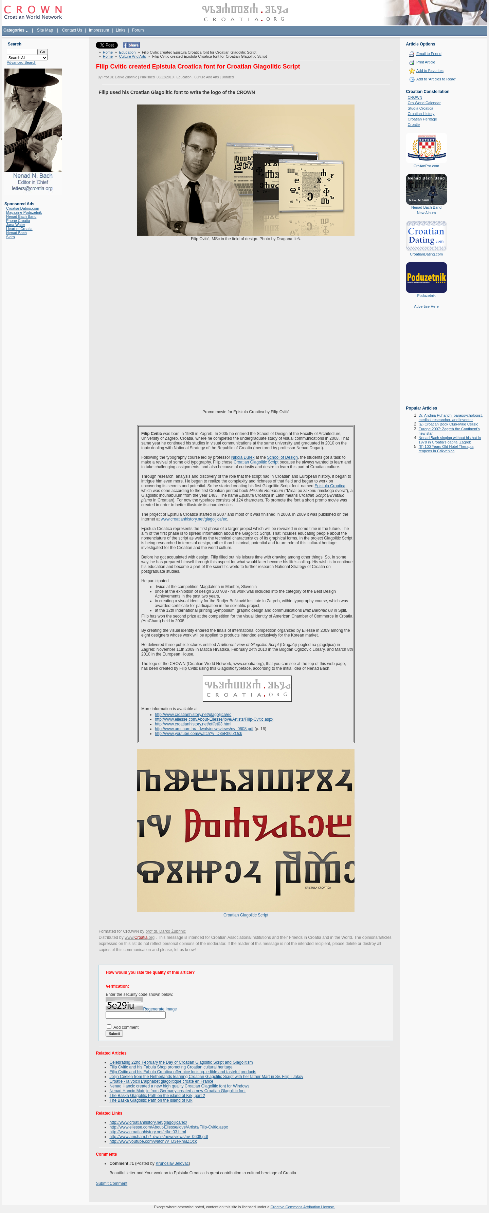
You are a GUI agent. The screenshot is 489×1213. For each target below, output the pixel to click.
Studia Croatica (420, 108)
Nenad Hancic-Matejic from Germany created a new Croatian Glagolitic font (177, 1090)
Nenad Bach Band (21, 216)
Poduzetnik (426, 295)
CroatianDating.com (22, 208)
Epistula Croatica (329, 486)
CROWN (415, 97)
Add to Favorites (429, 71)
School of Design (282, 457)
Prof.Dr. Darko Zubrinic (120, 77)
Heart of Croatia (19, 229)
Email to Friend (428, 54)
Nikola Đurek (243, 457)
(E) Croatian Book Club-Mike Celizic (448, 424)
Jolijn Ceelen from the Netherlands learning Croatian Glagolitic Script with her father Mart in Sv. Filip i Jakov (206, 1076)
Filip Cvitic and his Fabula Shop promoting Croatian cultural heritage (170, 1067)
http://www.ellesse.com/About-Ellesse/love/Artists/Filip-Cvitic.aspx (214, 719)
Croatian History (421, 114)
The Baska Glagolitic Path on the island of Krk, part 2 (157, 1095)
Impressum (99, 30)
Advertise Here (426, 306)
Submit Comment (111, 1183)
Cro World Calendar (424, 103)
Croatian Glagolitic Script (256, 462)
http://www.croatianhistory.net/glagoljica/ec (193, 714)
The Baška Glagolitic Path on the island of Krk (150, 1100)
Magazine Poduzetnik (24, 212)
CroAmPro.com (426, 166)
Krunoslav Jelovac (172, 1163)
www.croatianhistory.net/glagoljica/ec (193, 519)
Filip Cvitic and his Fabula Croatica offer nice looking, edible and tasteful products (182, 1071)
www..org (140, 937)
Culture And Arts (132, 56)
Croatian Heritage (422, 119)
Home (108, 52)
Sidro (10, 237)
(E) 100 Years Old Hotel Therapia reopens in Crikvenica (446, 448)
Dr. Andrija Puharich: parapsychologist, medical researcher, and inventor (451, 417)
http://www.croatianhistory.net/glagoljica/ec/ (148, 1122)
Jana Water (15, 225)
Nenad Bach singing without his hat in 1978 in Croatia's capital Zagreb (450, 440)
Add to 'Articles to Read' (436, 79)
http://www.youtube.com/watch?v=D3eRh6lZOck (198, 733)
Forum (138, 30)
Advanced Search (21, 62)
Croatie (414, 124)
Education (127, 52)
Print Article (425, 62)
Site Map (45, 30)
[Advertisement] (426, 362)
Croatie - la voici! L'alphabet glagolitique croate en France (161, 1081)
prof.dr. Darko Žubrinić (165, 931)
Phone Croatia (18, 221)
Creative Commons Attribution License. (302, 1207)
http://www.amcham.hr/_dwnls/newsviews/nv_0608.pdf (204, 728)
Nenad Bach (16, 233)
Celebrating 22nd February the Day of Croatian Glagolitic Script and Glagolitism (181, 1062)
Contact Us (72, 30)
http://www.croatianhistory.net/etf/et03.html (193, 724)
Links (120, 30)
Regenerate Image (160, 1009)
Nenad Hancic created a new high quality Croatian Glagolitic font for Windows (179, 1086)
